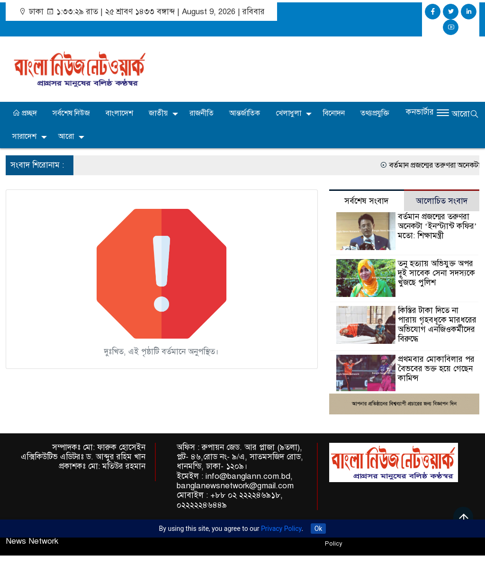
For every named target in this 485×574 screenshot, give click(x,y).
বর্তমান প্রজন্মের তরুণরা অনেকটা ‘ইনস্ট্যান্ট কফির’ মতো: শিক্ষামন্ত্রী (437, 226)
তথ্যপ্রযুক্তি (374, 113)
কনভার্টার (420, 112)
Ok (318, 528)
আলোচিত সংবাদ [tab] (441, 201)
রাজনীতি (201, 113)
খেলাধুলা (288, 113)
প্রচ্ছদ (24, 113)
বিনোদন (334, 113)
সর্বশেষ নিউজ (71, 113)
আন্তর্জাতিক (244, 113)
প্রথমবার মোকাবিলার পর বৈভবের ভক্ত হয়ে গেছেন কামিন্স (436, 368)
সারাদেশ (24, 136)
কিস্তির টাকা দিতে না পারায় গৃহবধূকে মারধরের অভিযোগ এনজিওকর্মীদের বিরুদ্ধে (437, 324)
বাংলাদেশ (119, 113)
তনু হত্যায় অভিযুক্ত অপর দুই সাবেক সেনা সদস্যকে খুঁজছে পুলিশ (436, 273)
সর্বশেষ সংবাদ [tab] (366, 201)
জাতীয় (158, 113)
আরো (66, 136)
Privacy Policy (281, 528)
